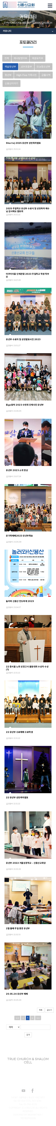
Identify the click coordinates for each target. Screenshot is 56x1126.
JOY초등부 (26, 66)
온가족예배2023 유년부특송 (19, 535)
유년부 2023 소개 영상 (17, 470)
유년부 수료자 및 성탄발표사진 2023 (23, 339)
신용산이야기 (11, 83)
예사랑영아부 (20, 58)
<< (17, 1017)
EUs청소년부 (43, 66)
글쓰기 (49, 1010)
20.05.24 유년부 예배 (17, 994)
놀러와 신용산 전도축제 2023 (20, 601)
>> (38, 1017)
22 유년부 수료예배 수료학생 (19, 732)
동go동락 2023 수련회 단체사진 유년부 (25, 405)
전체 (6, 58)
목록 (40, 1010)
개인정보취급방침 (28, 1118)
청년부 (8, 75)
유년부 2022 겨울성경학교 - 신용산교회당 (26, 863)
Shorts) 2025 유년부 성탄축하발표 (23, 143)
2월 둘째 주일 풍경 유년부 (18, 928)
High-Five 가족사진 (26, 75)
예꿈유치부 (37, 58)
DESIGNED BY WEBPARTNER (27, 1114)
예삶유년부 (10, 66)
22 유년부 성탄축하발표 (17, 797)
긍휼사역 (46, 75)
